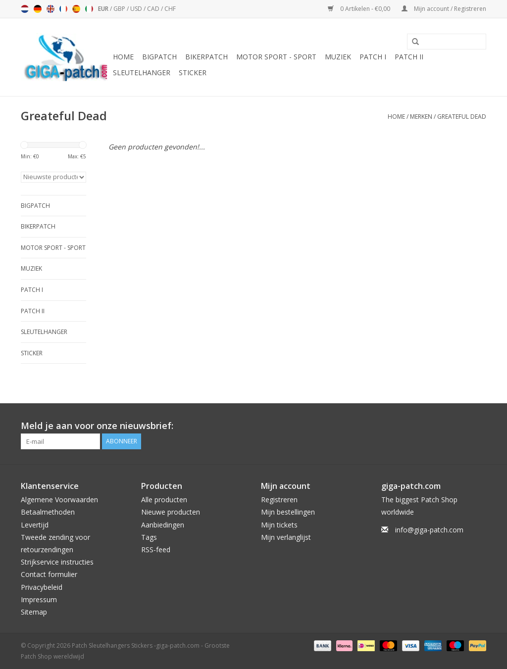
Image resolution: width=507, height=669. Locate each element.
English (50, 9)
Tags (149, 537)
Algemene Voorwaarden (59, 499)
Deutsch (38, 9)
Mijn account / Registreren (444, 8)
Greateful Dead (461, 116)
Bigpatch (159, 56)
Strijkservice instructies (57, 562)
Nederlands (25, 9)
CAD (154, 8)
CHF (170, 8)
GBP (120, 8)
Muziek (338, 56)
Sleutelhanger (141, 72)
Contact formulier (49, 574)
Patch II (409, 56)
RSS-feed (155, 549)
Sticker (192, 72)
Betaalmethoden (48, 512)
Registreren (279, 499)
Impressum (39, 599)
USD (137, 8)
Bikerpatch (206, 56)
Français (63, 9)
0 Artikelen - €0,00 (360, 8)
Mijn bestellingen (288, 512)
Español (76, 9)
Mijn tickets (279, 524)
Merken (421, 116)
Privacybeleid (41, 587)
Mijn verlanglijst (286, 537)
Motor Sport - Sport (276, 56)
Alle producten (164, 499)
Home (123, 56)
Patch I (372, 56)
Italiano (89, 9)
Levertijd (35, 524)
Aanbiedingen (162, 524)
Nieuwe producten (170, 512)
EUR (104, 8)
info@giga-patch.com (429, 529)
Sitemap (34, 612)
